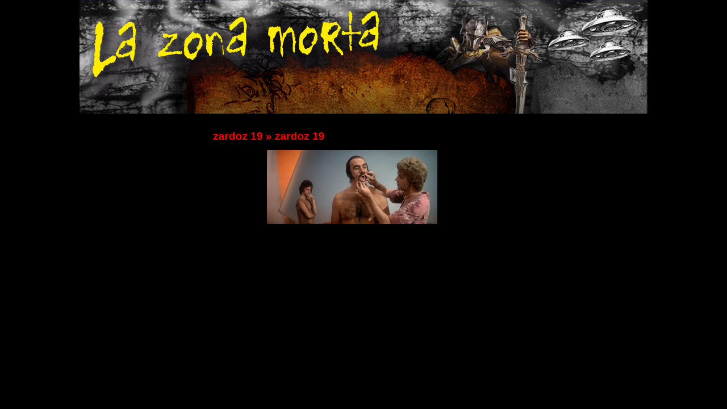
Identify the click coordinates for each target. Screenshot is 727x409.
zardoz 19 (237, 136)
